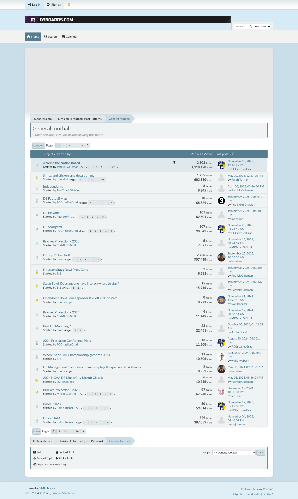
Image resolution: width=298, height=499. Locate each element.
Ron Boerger (65, 302)
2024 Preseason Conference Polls (67, 340)
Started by (63, 154)
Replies (196, 154)
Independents (53, 186)
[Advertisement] (149, 77)
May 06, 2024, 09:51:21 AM (245, 367)
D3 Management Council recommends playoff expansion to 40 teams (92, 367)
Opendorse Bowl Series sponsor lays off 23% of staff (80, 298)
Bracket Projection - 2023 (61, 390)
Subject (48, 154)
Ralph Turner (239, 179)
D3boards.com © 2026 (257, 489)
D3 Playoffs (51, 213)
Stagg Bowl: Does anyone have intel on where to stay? (81, 283)
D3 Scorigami (52, 227)
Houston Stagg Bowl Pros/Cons (65, 269)
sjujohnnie (238, 424)
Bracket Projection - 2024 (61, 312)
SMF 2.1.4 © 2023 (37, 493)
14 (81, 145)
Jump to (207, 452)
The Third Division (69, 190)
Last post (225, 154)
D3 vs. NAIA (51, 418)
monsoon (237, 219)
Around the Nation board (61, 163)
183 (97, 259)
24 (107, 422)
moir (60, 330)
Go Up (37, 431)
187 (112, 167)
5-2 (59, 273)
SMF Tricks (47, 488)
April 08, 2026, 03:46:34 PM (246, 186)
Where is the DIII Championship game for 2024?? (77, 355)
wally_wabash (240, 360)
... (75, 145)
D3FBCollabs (65, 381)
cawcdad (62, 179)
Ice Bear (236, 396)
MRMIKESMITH (67, 245)
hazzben (236, 261)
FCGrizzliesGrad (241, 169)
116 (102, 180)
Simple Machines (64, 493)
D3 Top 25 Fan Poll (56, 255)
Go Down (39, 145)
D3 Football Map (55, 198)
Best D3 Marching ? (57, 326)
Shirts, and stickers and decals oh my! (69, 175)
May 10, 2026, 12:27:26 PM (245, 175)
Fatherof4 (63, 216)
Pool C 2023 (52, 404)
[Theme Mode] (69, 4)
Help (235, 494)
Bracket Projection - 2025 (61, 241)
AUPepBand (239, 332)
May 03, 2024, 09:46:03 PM (245, 377)
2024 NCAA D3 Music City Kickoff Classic (73, 377)
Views (208, 154)
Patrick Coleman (67, 166)
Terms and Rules (250, 494)
